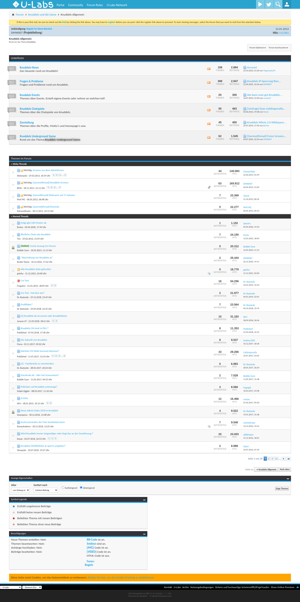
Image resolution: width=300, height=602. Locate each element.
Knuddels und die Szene (42, 14)
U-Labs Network (117, 5)
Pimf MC (21, 199)
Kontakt (168, 587)
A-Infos (24, 398)
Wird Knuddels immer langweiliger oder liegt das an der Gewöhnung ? (57, 433)
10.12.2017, (251, 343)
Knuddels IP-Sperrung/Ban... (264, 81)
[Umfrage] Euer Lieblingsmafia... (266, 108)
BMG (19, 188)
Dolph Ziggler (23, 391)
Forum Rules (95, 5)
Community (75, 5)
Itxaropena (22, 415)
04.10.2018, (251, 308)
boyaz (20, 438)
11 (276, 458)
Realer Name (23, 262)
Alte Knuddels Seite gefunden (36, 269)
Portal (60, 5)
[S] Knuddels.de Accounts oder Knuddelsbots (44, 315)
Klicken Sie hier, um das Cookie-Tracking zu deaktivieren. (121, 577)
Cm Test (25, 280)
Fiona (19, 344)
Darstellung (27, 122)
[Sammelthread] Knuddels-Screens (50, 182)
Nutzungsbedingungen (202, 587)
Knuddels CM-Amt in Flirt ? (34, 328)
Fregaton (21, 286)
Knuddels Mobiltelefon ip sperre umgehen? (43, 445)
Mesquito (21, 450)
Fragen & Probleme (31, 81)
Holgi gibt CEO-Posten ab (34, 222)
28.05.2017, (251, 367)
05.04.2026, (251, 227)
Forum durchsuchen (277, 47)
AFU (19, 403)
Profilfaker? (27, 304)
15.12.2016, (251, 438)
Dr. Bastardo (23, 297)
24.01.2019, (251, 285)
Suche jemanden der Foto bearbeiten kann (43, 422)
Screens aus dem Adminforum (48, 170)
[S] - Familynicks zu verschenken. (37, 363)
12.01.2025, (251, 238)
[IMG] (90, 547)
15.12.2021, (251, 273)
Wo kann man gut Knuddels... (264, 95)
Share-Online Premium (282, 587)
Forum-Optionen (256, 47)
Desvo (266, 112)
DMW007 (17, 32)
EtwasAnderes (24, 426)
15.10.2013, (251, 199)
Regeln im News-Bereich (39, 28)
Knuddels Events (30, 95)
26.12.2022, (251, 261)
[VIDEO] (91, 552)
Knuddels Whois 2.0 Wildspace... (266, 122)
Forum (20, 14)
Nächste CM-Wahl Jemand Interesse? (40, 350)
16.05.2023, (251, 250)
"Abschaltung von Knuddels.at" (37, 257)
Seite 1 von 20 (255, 458)
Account (252, 67)
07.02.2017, (251, 402)
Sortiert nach (40, 485)
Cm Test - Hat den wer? (33, 292)
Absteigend (87, 487)
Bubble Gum (23, 250)
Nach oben (285, 469)
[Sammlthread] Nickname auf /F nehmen (54, 195)
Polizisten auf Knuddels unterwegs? (39, 386)
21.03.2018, (251, 332)
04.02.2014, (251, 187)
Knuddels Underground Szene (38, 136)
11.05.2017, (251, 379)
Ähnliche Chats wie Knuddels (35, 234)
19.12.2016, (251, 426)
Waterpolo (22, 175)
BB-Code (92, 539)
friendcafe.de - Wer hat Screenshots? (40, 375)
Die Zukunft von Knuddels (34, 339)
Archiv (185, 587)
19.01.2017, (251, 414)
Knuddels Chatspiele (32, 109)
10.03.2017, (251, 391)
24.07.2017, (251, 355)
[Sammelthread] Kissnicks (46, 206)
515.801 (284, 33)
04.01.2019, (251, 297)
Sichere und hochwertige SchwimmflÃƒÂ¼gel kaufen (242, 587)
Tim (19, 238)
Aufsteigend (69, 487)
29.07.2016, (251, 449)
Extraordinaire (24, 211)
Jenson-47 (22, 321)
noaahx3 (267, 98)
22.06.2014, (251, 175)
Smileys (91, 543)
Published (21, 332)
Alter (13, 485)
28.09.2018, (251, 320)
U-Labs (177, 587)
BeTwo (266, 125)
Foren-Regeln (90, 563)
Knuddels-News (29, 67)
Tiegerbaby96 (269, 70)
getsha (20, 273)
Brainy (20, 227)
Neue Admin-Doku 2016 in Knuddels (39, 410)
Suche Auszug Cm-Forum (43, 245)
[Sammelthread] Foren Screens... (266, 136)
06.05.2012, (251, 211)
